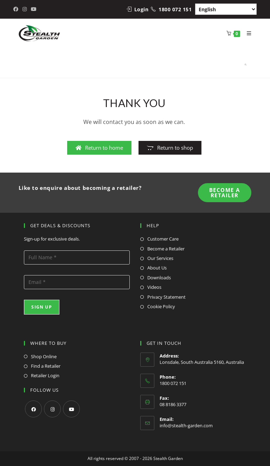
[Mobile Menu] (246, 33)
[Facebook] (33, 408)
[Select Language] (226, 9)
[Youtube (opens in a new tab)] (34, 9)
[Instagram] (52, 408)
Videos (154, 287)
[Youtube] (71, 408)
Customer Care (163, 239)
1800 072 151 (175, 9)
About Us (157, 268)
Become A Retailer (224, 192)
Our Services (160, 258)
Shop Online (44, 356)
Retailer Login (45, 375)
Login (141, 9)
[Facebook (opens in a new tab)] (16, 9)
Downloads (159, 277)
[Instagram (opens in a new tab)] (24, 9)
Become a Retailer (166, 249)
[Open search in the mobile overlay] (238, 63)
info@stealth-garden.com (186, 425)
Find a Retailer (45, 366)
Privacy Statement (166, 297)
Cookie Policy (161, 306)
